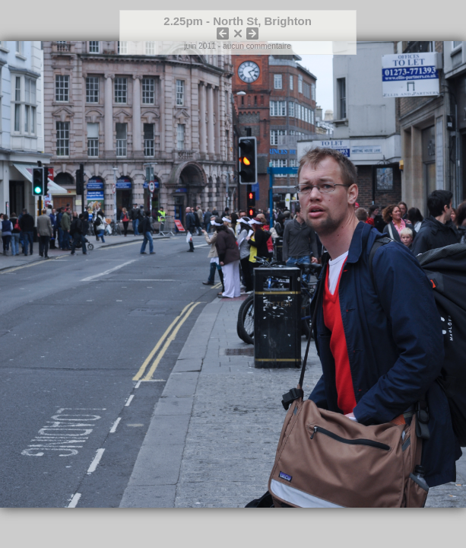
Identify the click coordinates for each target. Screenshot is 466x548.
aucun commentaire (257, 46)
